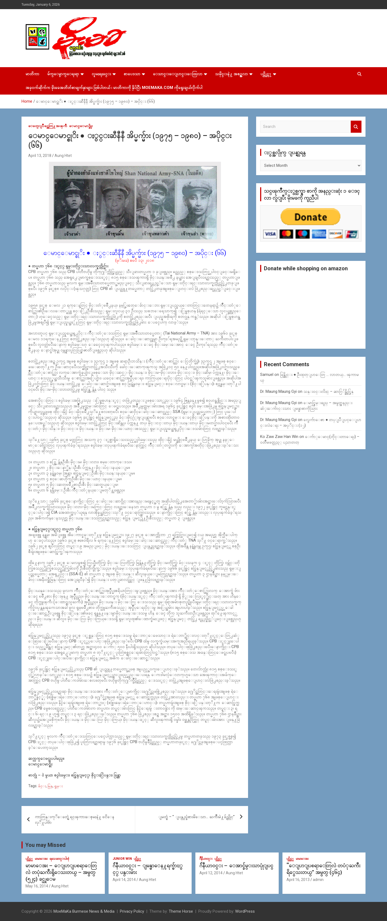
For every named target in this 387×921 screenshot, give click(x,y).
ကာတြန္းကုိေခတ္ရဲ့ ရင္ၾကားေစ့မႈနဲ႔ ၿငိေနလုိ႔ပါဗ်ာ (74, 819)
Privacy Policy (132, 911)
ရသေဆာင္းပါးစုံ (59, 859)
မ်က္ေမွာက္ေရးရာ (63, 73)
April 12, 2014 (211, 873)
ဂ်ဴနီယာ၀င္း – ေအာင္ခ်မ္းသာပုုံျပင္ (236, 865)
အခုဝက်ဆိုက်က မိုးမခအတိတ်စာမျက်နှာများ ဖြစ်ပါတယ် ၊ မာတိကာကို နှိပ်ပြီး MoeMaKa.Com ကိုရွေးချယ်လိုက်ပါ (114, 87)
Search (356, 127)
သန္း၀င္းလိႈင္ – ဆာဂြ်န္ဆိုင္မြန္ (328, 391)
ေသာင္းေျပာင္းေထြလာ (177, 73)
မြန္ (50, 786)
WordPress (245, 911)
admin (318, 879)
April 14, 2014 (124, 879)
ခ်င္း (42, 786)
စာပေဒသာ (132, 73)
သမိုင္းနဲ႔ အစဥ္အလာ (231, 73)
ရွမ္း (58, 786)
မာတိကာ (32, 73)
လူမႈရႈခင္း (101, 73)
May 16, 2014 (37, 886)
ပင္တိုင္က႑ (265, 73)
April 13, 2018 (39, 155)
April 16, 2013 (298, 879)
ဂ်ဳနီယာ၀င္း (206, 859)
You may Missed (45, 845)
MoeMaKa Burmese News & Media (83, 911)
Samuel (266, 374)
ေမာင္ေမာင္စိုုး (81, 126)
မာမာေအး (41, 859)
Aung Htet (63, 155)
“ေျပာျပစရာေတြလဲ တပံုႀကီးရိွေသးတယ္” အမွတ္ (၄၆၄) (323, 868)
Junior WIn (122, 859)
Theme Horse (181, 911)
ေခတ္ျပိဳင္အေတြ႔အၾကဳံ (47, 126)
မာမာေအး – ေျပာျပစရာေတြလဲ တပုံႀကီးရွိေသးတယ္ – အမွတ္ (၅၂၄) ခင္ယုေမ (61, 872)
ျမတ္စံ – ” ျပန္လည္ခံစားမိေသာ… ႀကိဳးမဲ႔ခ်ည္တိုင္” (196, 816)
